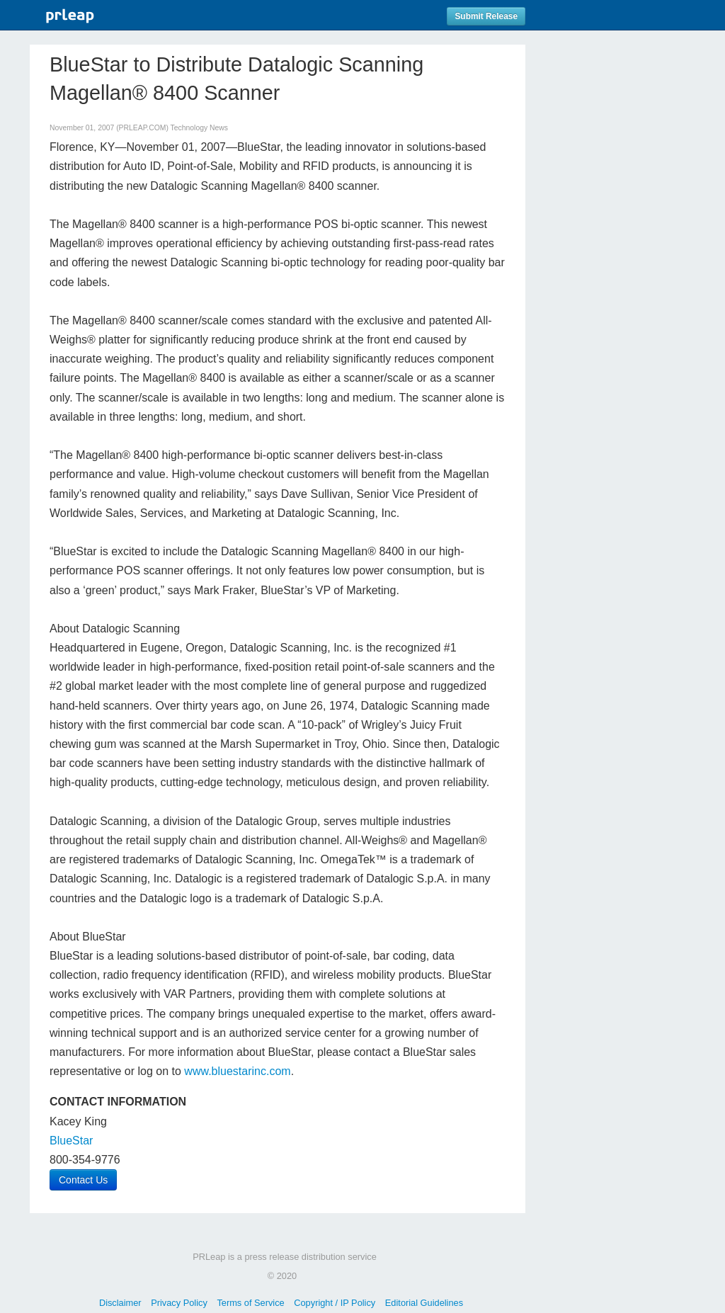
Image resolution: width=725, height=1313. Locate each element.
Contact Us (83, 1180)
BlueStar (71, 1141)
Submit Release (486, 16)
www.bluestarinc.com (237, 1071)
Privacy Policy (179, 1302)
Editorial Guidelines (424, 1302)
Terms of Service (250, 1302)
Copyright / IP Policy (334, 1302)
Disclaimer (120, 1302)
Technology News (199, 128)
